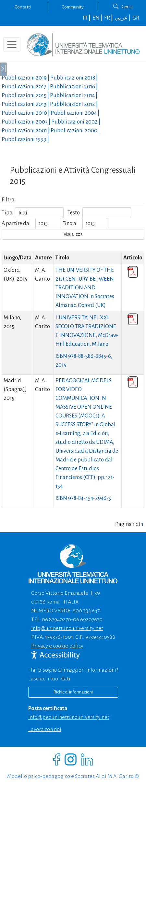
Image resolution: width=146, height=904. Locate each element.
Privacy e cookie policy (57, 646)
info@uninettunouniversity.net (67, 628)
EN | (97, 18)
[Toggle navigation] (11, 44)
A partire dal (16, 223)
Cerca (123, 6)
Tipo (7, 213)
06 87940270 (56, 619)
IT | (87, 18)
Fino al (70, 223)
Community (73, 6)
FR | (109, 18)
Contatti (23, 6)
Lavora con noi (44, 729)
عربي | (123, 18)
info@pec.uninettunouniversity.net (68, 717)
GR (135, 18)
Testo (73, 213)
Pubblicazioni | (26, 78)
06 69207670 (88, 619)
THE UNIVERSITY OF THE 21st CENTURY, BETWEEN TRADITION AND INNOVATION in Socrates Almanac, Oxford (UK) (84, 287)
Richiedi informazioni (73, 692)
